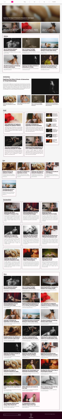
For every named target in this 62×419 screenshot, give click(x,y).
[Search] (7, 2)
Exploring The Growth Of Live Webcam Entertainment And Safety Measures (52, 173)
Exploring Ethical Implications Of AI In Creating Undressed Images (10, 31)
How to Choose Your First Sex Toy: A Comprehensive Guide (49, 387)
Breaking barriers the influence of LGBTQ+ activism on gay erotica (8, 173)
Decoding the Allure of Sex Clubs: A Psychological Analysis (54, 141)
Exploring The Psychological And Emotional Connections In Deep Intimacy (49, 67)
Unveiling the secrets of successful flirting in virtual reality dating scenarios (49, 50)
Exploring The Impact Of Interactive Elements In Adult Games (18, 18)
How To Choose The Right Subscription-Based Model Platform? (28, 50)
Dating (25, 1)
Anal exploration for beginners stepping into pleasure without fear (30, 31)
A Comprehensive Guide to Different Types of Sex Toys (29, 404)
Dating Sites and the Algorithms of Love (47, 259)
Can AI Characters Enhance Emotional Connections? (10, 49)
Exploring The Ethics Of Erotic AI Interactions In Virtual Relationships (30, 67)
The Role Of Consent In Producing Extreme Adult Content (48, 31)
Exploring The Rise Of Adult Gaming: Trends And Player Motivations (30, 237)
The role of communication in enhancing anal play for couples (13, 148)
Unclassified (54, 1)
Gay (44, 1)
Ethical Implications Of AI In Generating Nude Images (30, 213)
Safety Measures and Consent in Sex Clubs (23, 104)
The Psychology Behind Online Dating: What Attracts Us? (11, 404)
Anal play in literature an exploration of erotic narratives (34, 125)
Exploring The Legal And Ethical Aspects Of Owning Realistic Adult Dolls (55, 136)
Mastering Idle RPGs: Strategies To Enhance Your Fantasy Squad (11, 214)
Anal (34, 1)
